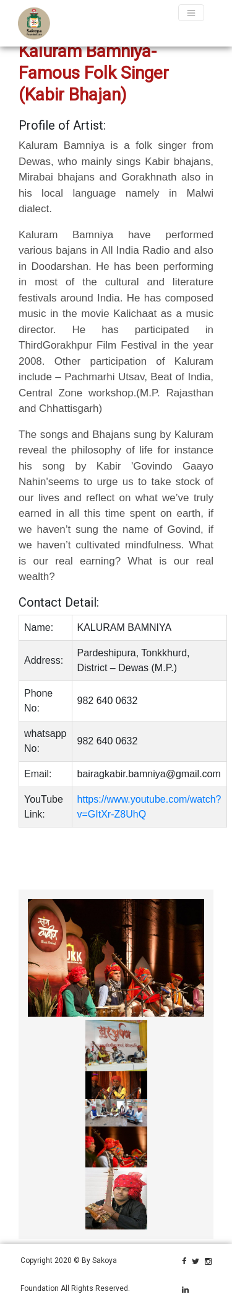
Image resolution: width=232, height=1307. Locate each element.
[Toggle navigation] (191, 12)
